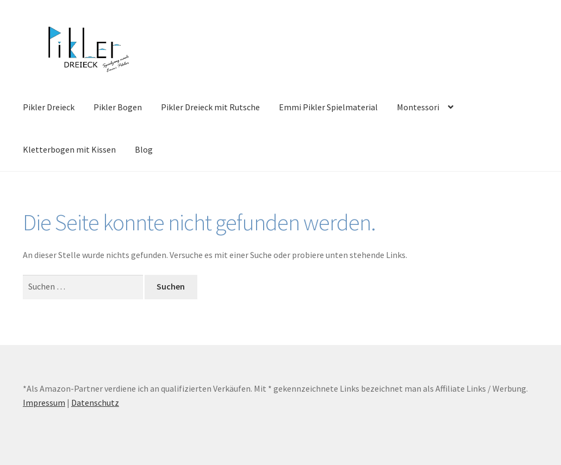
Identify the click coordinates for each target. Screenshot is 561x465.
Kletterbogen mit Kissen (69, 149)
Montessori (418, 107)
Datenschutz (95, 402)
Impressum (44, 402)
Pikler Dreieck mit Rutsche (210, 107)
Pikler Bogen (118, 107)
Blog (144, 149)
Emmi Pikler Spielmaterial (328, 107)
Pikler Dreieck (48, 107)
